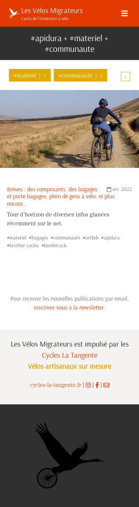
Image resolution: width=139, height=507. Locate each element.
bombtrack (55, 245)
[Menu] (124, 13)
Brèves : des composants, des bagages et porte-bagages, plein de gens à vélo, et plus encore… (61, 196)
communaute (66, 237)
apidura (112, 237)
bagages (40, 237)
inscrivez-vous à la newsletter (69, 307)
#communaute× (80, 75)
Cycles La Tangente (69, 354)
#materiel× (30, 75)
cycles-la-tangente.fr (55, 385)
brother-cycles (24, 245)
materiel (18, 237)
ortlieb (92, 237)
